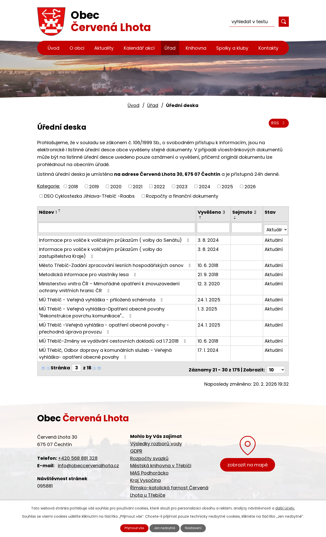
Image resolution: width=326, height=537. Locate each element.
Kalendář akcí (139, 48)
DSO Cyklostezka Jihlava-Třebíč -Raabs (89, 196)
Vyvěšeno (212, 212)
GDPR (136, 447)
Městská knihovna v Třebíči (160, 461)
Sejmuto (245, 212)
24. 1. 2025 (209, 297)
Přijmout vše (130, 527)
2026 (250, 186)
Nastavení (198, 527)
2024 (204, 186)
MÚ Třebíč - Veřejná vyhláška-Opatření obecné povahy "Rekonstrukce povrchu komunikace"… (102, 310)
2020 (115, 186)
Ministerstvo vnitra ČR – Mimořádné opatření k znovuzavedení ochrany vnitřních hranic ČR (109, 284)
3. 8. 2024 (208, 238)
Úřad (170, 48)
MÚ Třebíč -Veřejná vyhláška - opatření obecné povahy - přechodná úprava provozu (104, 326)
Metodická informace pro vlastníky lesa (88, 272)
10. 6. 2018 (208, 263)
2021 (137, 186)
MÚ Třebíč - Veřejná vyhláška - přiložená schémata (102, 297)
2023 (181, 186)
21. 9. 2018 (208, 272)
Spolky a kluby (232, 48)
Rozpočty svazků (149, 454)
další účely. (285, 507)
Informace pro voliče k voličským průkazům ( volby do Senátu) (115, 238)
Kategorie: (48, 186)
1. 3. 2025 (208, 306)
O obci (77, 48)
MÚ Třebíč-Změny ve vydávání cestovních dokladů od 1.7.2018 (113, 338)
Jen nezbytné (165, 527)
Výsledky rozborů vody (156, 439)
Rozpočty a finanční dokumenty (182, 196)
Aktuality (104, 48)
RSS (278, 125)
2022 (159, 186)
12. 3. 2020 (209, 281)
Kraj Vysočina (145, 476)
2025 (227, 186)
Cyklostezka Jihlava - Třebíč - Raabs (172, 498)
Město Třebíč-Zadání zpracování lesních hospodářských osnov (116, 263)
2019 (94, 186)
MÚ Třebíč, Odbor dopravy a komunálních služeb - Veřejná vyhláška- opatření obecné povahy (105, 351)
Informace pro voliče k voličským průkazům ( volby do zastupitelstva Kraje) (100, 250)
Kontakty (268, 48)
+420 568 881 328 (78, 454)
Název (48, 212)
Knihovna (196, 48)
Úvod (53, 48)
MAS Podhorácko (149, 468)
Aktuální (274, 238)
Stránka (60, 365)
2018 (73, 186)
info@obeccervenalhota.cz (88, 461)
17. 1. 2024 (208, 348)
